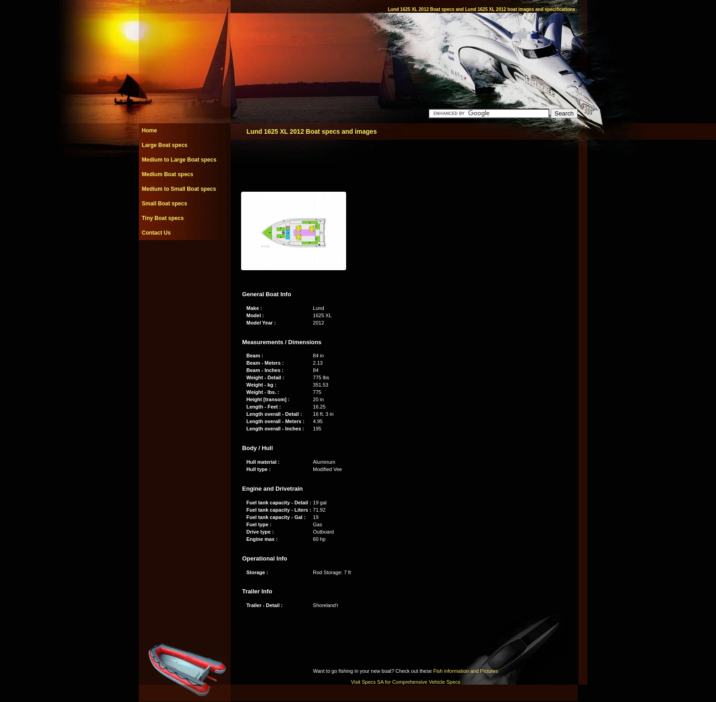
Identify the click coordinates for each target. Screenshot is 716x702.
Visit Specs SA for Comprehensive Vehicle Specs (405, 682)
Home (149, 130)
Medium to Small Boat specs (179, 189)
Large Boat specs (165, 145)
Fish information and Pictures (465, 671)
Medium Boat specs (168, 174)
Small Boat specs (164, 203)
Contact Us (156, 233)
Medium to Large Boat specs (179, 160)
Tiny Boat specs (163, 218)
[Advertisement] (184, 260)
